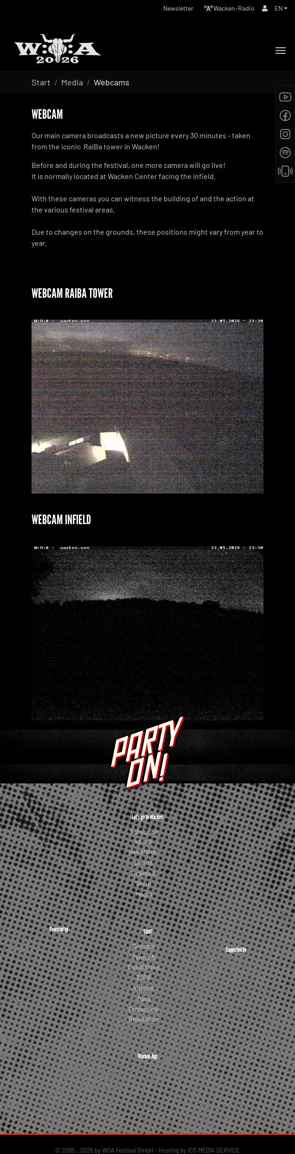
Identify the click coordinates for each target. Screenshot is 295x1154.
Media (143, 894)
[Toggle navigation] (281, 50)
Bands (144, 862)
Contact (143, 946)
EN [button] (278, 8)
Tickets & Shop (143, 878)
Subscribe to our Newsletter (143, 841)
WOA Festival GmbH (128, 1121)
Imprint (143, 988)
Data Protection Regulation (143, 1009)
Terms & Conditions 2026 (144, 967)
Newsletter (178, 8)
